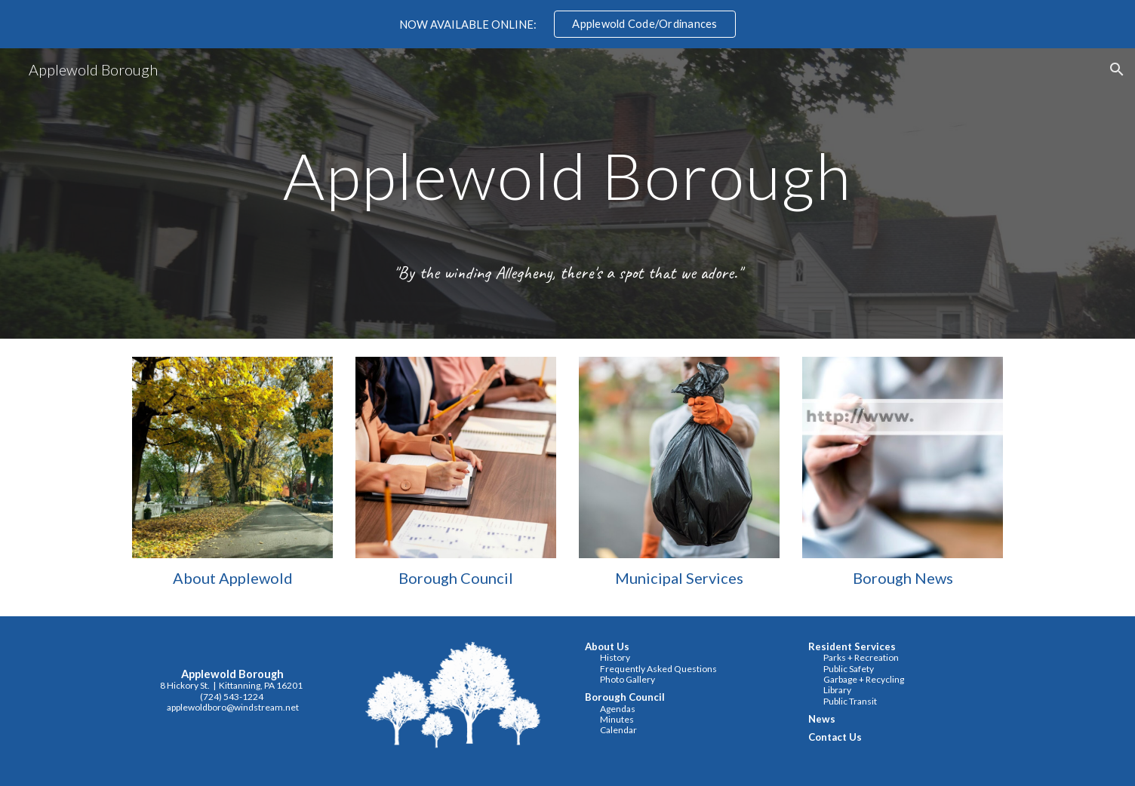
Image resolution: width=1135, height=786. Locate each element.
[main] (567, 193)
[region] (567, 24)
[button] (1117, 69)
